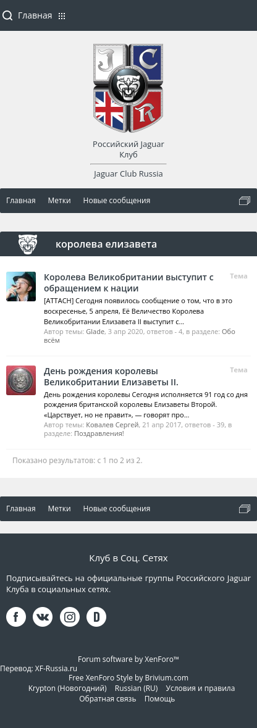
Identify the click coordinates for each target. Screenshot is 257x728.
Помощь (160, 698)
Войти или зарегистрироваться (241, 20)
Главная (35, 15)
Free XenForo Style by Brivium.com (128, 677)
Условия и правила (200, 688)
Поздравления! (99, 433)
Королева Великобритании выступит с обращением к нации (129, 282)
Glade (95, 331)
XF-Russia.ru (56, 668)
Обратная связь (107, 698)
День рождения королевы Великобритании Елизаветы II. (111, 376)
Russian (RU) (136, 688)
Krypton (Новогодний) (67, 688)
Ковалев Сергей (112, 424)
